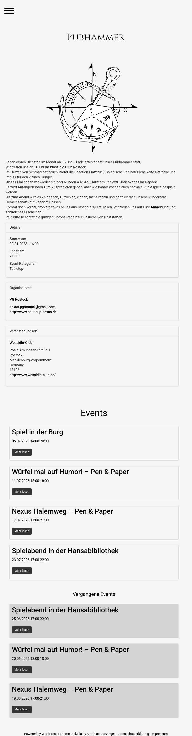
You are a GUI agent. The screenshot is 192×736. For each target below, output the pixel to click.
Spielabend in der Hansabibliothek (65, 551)
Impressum (160, 734)
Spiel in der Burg (37, 432)
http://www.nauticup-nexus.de (33, 312)
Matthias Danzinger (101, 734)
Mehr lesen (21, 452)
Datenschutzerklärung (133, 734)
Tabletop (16, 269)
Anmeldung (160, 207)
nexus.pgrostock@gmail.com (33, 307)
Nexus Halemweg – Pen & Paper (62, 511)
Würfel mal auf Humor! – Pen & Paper (70, 472)
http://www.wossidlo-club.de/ (33, 375)
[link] (61, 167)
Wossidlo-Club (21, 343)
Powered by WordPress (41, 734)
